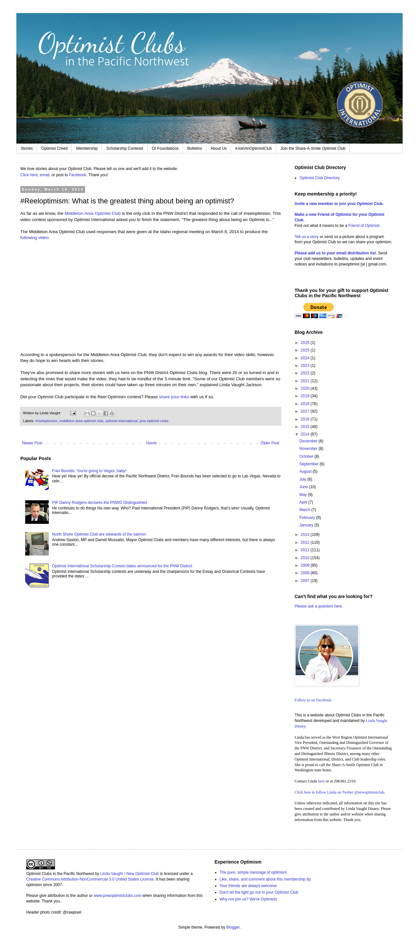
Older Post (270, 443)
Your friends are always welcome (248, 885)
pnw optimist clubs (154, 421)
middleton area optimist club (81, 421)
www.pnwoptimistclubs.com (117, 895)
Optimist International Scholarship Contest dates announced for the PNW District (122, 566)
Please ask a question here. (319, 606)
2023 (306, 365)
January (306, 525)
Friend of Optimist (363, 225)
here (321, 781)
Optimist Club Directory (320, 178)
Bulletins (194, 148)
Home (151, 443)
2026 (306, 342)
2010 (306, 558)
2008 (306, 573)
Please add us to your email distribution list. (336, 253)
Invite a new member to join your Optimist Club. (339, 203)
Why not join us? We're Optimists (248, 899)
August (306, 471)
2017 (306, 411)
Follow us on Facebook (313, 700)
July (303, 479)
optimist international (121, 421)
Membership (87, 148)
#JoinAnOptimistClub (253, 148)
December (309, 441)
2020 (306, 388)
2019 (306, 396)
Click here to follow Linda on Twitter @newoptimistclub (339, 792)
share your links (173, 396)
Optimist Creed (54, 148)
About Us (218, 148)
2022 (306, 373)
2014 (306, 434)
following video (34, 237)
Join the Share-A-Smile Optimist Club (313, 148)
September (309, 464)
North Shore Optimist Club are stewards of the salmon (99, 534)
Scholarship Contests (124, 148)
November (309, 448)
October (306, 456)
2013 (306, 534)
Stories (27, 148)
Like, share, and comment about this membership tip (265, 879)
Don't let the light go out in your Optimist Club (259, 892)
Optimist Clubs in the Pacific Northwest (60, 873)
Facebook (77, 175)
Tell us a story (307, 236)
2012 (306, 542)
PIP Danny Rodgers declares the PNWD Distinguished (99, 502)
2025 (306, 350)
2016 (306, 419)
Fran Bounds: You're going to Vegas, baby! (89, 471)
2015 (306, 426)
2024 (306, 358)
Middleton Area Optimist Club (93, 213)
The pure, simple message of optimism (253, 872)
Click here (29, 175)
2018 (306, 404)
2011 (306, 550)
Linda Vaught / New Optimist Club (129, 873)
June (304, 487)
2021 (306, 381)
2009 (306, 565)
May (303, 494)
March (305, 509)
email (44, 175)
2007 (306, 580)
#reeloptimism (46, 421)
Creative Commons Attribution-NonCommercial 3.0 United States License (90, 879)
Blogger (233, 927)
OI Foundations (165, 148)
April (303, 502)
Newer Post (32, 443)
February (307, 517)
